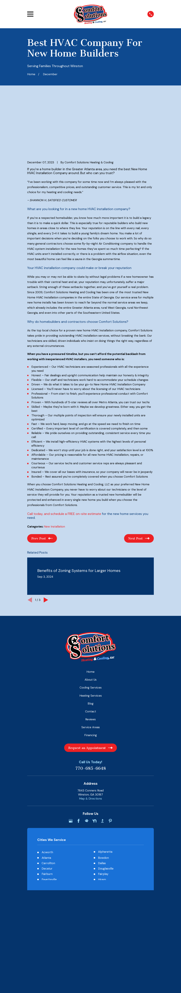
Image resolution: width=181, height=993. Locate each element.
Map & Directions (90, 746)
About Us (91, 627)
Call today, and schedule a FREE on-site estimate (64, 462)
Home (90, 620)
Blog (91, 651)
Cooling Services (91, 635)
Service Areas (90, 675)
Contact (90, 659)
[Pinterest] (110, 769)
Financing (90, 683)
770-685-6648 (90, 716)
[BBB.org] (102, 769)
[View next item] (46, 547)
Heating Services (90, 643)
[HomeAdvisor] (87, 769)
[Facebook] (79, 769)
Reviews (90, 667)
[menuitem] (32, 867)
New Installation (54, 474)
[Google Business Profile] (71, 769)
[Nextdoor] (95, 769)
